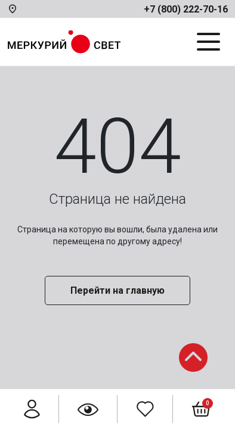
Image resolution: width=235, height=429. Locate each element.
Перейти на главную (117, 290)
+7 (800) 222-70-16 (186, 9)
